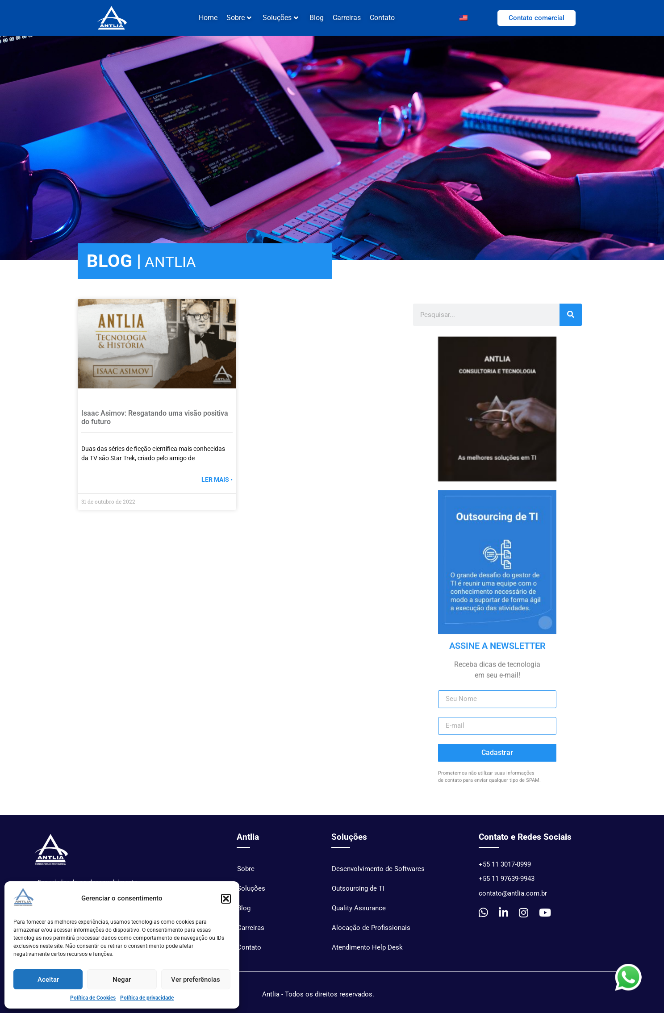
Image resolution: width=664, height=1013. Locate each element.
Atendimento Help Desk (367, 952)
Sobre (238, 17)
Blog (316, 17)
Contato (382, 17)
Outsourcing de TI (358, 893)
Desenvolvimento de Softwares (378, 873)
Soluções (280, 17)
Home (208, 17)
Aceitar (48, 979)
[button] (225, 898)
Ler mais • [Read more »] (217, 484)
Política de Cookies (93, 998)
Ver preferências (195, 979)
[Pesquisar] (571, 319)
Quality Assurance (359, 913)
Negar (122, 979)
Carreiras (347, 17)
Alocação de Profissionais (371, 932)
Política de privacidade (147, 998)
